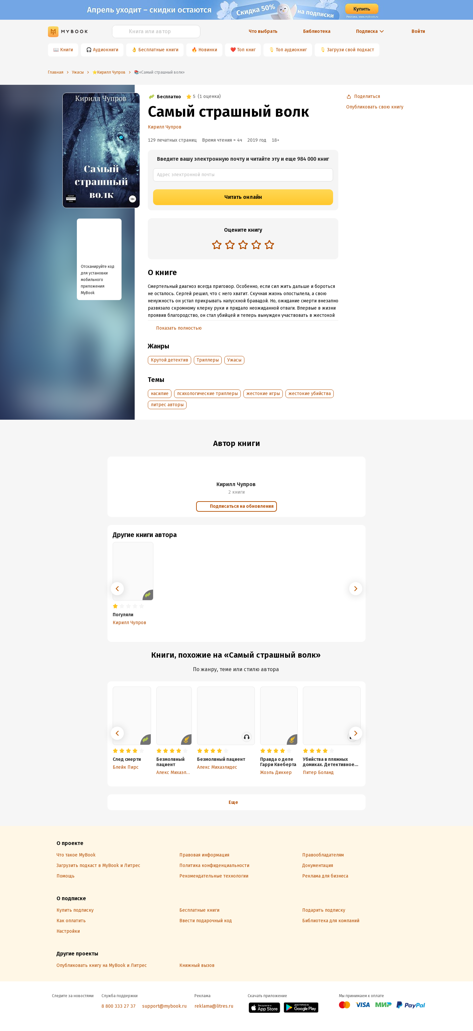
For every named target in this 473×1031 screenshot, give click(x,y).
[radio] (217, 244)
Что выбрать (263, 31)
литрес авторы (167, 405)
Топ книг (246, 50)
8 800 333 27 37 (118, 1006)
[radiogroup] (243, 245)
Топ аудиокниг (291, 50)
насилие (160, 393)
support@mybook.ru (164, 1006)
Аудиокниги (105, 50)
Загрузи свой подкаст (350, 50)
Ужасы (234, 360)
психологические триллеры (207, 393)
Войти (418, 31)
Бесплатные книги (158, 50)
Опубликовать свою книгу (374, 107)
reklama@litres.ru (213, 1006)
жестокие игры (263, 393)
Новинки (207, 50)
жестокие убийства (309, 393)
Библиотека (316, 31)
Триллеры (208, 360)
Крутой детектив (169, 360)
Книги (66, 50)
